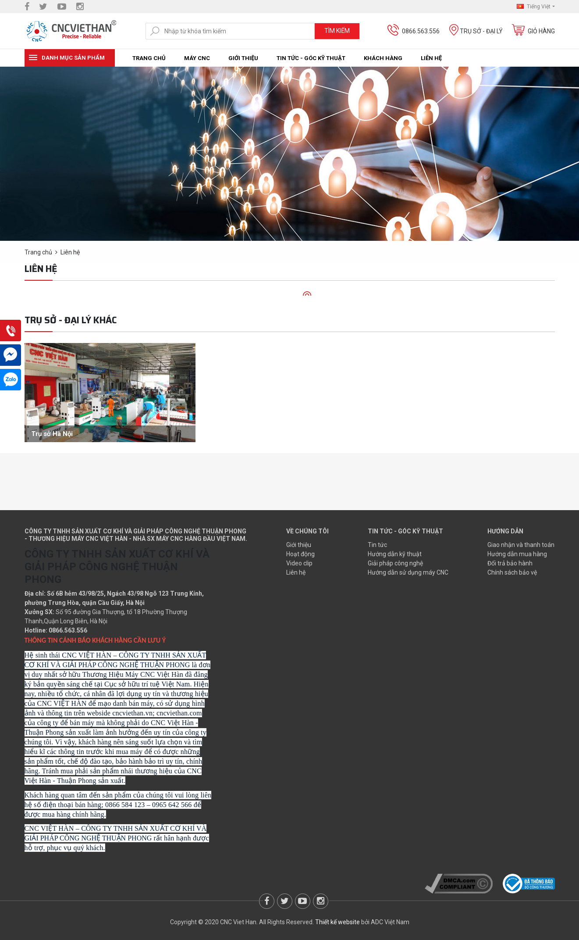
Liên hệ (431, 58)
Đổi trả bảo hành (510, 563)
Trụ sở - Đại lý (481, 31)
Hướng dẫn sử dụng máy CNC (408, 572)
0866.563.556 (421, 31)
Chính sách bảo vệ (512, 572)
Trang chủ (149, 58)
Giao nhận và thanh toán (520, 544)
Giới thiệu (243, 58)
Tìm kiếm (337, 30)
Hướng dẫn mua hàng (517, 554)
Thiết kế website (337, 922)
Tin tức (377, 544)
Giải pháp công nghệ (395, 563)
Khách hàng (383, 58)
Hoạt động (300, 554)
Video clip (299, 563)
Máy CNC (197, 58)
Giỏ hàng (541, 31)
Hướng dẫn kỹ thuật (395, 554)
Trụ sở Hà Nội (52, 434)
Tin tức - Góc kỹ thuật (311, 58)
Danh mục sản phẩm (73, 57)
